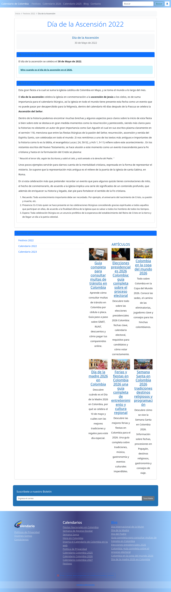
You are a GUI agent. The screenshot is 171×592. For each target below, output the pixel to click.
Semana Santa (71, 534)
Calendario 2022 (27, 246)
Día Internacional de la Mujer (127, 526)
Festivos (36, 3)
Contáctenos (21, 539)
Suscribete (148, 498)
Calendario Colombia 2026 (78, 556)
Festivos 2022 (26, 240)
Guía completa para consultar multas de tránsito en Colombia (98, 275)
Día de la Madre (120, 530)
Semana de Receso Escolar (78, 530)
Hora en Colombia (73, 538)
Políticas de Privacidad (27, 532)
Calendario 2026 (52, 3)
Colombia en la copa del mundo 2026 (143, 267)
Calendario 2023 (27, 251)
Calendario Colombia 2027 (78, 560)
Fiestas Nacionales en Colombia (81, 527)
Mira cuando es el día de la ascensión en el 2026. (46, 69)
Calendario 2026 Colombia (85, 585)
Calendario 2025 (72, 3)
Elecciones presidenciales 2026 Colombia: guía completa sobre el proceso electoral (121, 279)
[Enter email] (79, 498)
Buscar (159, 3)
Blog (86, 3)
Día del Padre (118, 533)
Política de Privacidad (75, 549)
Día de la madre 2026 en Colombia (98, 378)
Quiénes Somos (23, 535)
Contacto (96, 3)
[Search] (138, 3)
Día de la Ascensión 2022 (85, 24)
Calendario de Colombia (15, 3)
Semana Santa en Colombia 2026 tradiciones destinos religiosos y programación (143, 388)
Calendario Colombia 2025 (78, 552)
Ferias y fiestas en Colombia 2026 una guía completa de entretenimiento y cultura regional (120, 392)
